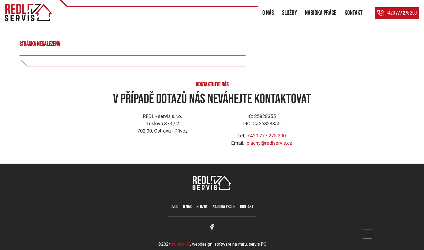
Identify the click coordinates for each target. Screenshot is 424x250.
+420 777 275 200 (401, 13)
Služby (289, 13)
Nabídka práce (320, 13)
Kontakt (354, 13)
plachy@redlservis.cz (269, 143)
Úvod (174, 207)
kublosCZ (181, 244)
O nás (268, 13)
